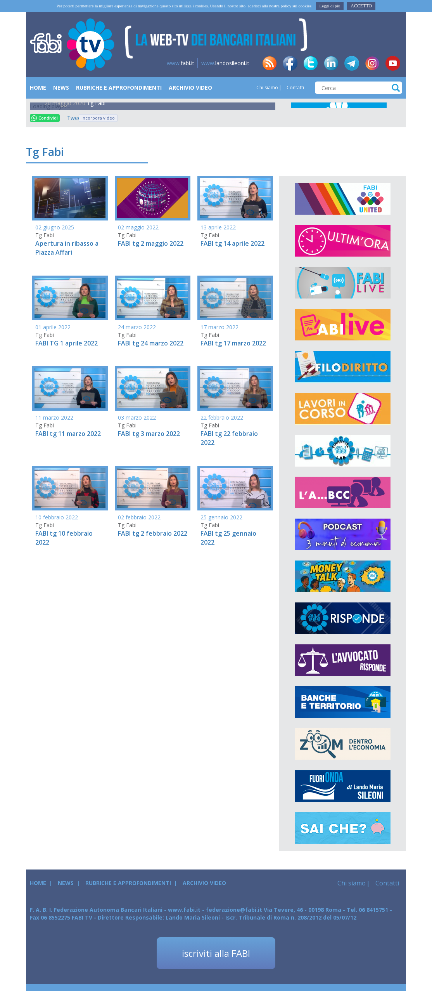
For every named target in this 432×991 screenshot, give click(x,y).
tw (310, 63)
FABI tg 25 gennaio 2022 (228, 538)
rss (269, 63)
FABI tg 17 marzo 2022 (233, 343)
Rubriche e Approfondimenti (119, 87)
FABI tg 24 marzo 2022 (150, 343)
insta (372, 63)
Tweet (71, 117)
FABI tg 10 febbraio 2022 (64, 538)
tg (351, 63)
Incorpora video (98, 118)
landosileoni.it (225, 63)
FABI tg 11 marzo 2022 (68, 433)
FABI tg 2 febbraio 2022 (152, 533)
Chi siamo (267, 87)
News (61, 87)
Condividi (44, 118)
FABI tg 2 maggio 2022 (150, 243)
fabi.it (180, 63)
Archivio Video (190, 87)
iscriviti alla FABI (216, 953)
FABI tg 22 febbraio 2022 (229, 438)
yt (392, 63)
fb (290, 63)
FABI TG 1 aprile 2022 (66, 343)
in (331, 63)
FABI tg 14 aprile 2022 (232, 243)
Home (38, 87)
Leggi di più (330, 5)
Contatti (294, 87)
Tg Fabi (96, 103)
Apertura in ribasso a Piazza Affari (66, 248)
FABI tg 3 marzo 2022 (149, 433)
